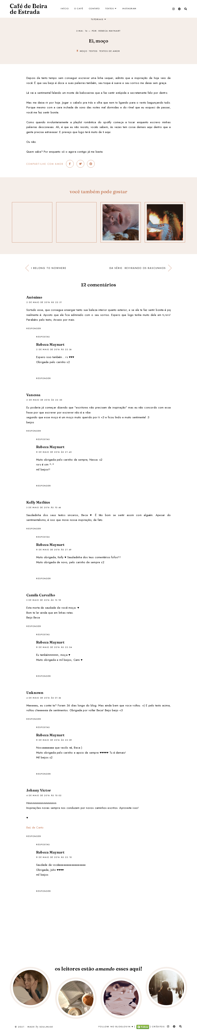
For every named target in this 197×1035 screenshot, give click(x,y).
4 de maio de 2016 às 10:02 (44, 795)
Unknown (34, 692)
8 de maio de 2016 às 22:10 (54, 857)
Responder (33, 328)
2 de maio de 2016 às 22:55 (44, 399)
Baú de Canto (34, 827)
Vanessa (33, 395)
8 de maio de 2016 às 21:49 (54, 549)
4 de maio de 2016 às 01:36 (43, 697)
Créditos (158, 1026)
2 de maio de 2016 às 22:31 (44, 302)
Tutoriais (97, 19)
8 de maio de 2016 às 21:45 (54, 451)
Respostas (43, 336)
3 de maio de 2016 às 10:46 (43, 507)
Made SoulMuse (40, 1027)
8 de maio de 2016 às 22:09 (54, 739)
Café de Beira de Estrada (28, 9)
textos (93, 51)
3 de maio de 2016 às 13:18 (43, 600)
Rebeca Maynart (50, 344)
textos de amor (109, 51)
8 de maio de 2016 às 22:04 (54, 647)
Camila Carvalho (40, 595)
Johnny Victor (38, 790)
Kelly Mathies (38, 502)
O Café (78, 8)
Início (64, 8)
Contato (94, 8)
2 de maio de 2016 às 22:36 (54, 349)
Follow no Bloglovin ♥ (115, 1026)
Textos (110, 8)
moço (83, 51)
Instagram (130, 8)
